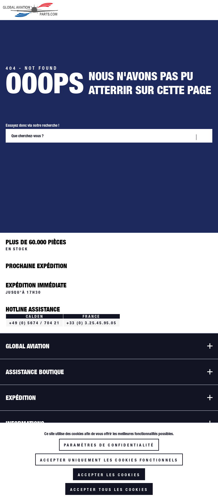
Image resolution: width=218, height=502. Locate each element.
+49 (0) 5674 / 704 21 (34, 323)
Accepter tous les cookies (109, 489)
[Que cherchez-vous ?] (109, 136)
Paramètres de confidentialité (109, 445)
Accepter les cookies (109, 475)
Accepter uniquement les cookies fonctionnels (109, 460)
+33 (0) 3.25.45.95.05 (91, 323)
